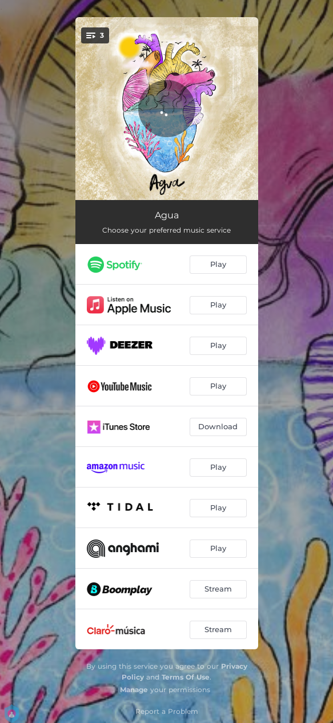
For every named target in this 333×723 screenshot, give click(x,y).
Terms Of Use (186, 677)
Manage (134, 689)
